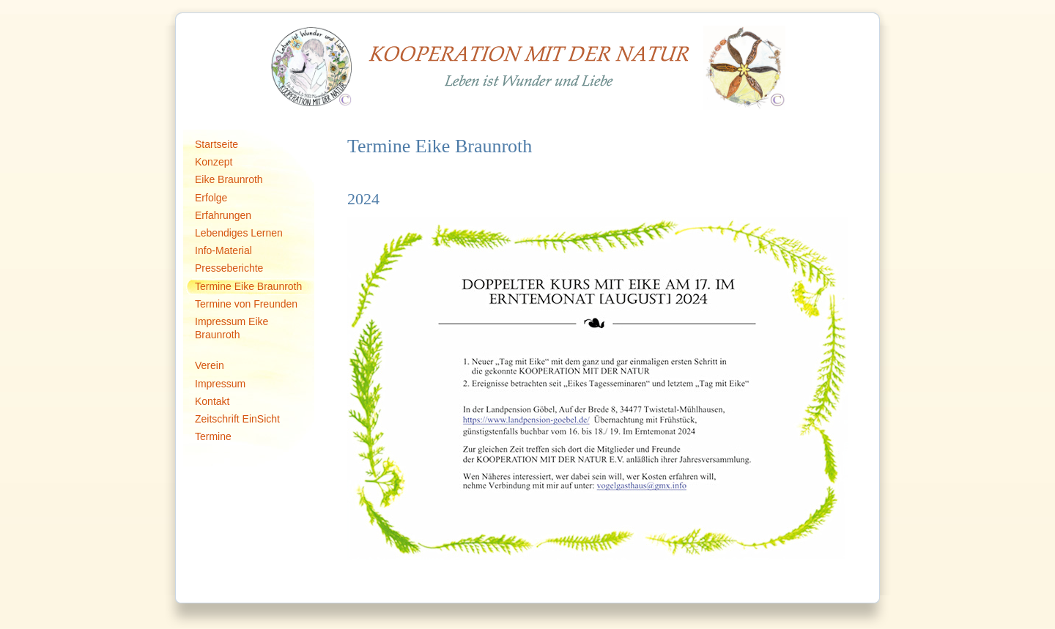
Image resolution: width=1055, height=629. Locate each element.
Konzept (213, 162)
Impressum (220, 384)
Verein (209, 365)
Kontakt (212, 401)
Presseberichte (229, 268)
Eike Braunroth (229, 179)
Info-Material (223, 250)
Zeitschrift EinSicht (237, 419)
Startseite (216, 144)
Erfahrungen (223, 215)
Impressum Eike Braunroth (231, 328)
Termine (213, 436)
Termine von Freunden (246, 304)
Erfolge (211, 198)
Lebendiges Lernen (239, 233)
